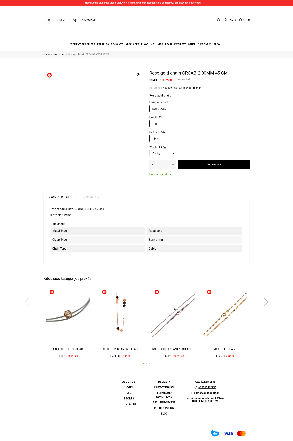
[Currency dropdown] (48, 20)
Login (129, 387)
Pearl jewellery (151, 39)
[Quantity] (163, 164)
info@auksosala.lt (207, 392)
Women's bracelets (135, 39)
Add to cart (214, 164)
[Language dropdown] (62, 20)
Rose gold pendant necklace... (120, 349)
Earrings (138, 39)
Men (146, 39)
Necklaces (142, 39)
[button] (143, 363)
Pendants (140, 39)
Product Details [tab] (60, 197)
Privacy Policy (164, 387)
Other (153, 39)
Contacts (129, 404)
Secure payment (164, 402)
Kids (149, 39)
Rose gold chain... (225, 349)
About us (128, 381)
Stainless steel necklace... (68, 349)
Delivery (164, 381)
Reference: (155, 87)
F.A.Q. (128, 392)
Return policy (164, 408)
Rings (144, 39)
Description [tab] (91, 197)
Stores (129, 398)
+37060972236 (207, 387)
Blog (158, 39)
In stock (55, 215)
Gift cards (155, 39)
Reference (57, 209)
